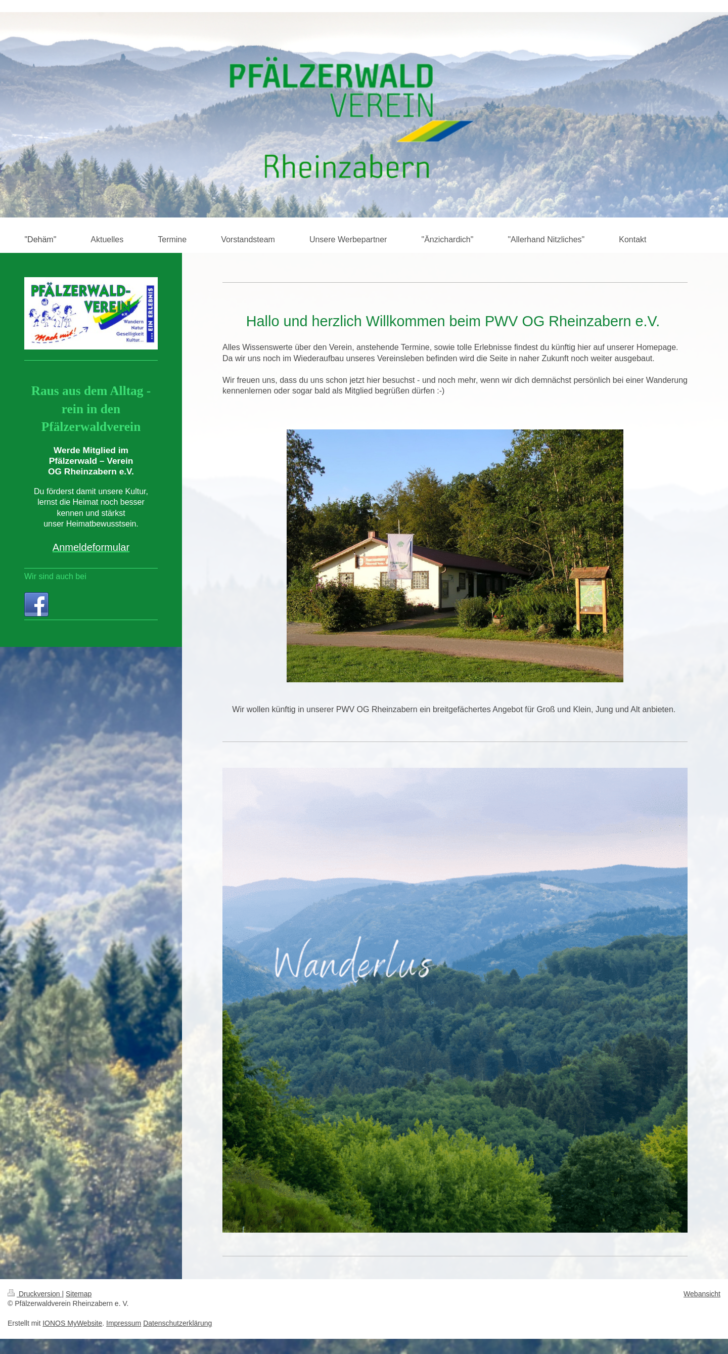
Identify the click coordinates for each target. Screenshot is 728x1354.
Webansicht (702, 1294)
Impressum (123, 1323)
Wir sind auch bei (55, 576)
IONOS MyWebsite (72, 1323)
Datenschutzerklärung (177, 1323)
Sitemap (79, 1294)
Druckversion (35, 1294)
